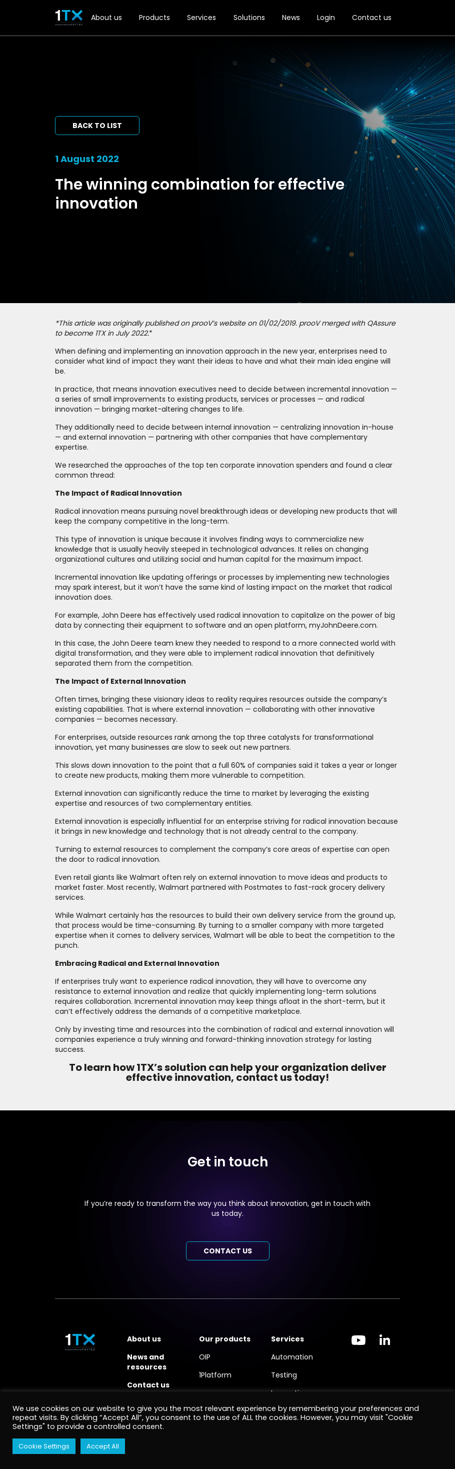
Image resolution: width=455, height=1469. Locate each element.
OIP (204, 1357)
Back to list (97, 126)
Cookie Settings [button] (44, 1446)
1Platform (215, 1375)
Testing (284, 1375)
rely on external (211, 877)
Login (326, 18)
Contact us (372, 18)
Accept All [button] (102, 1446)
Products (154, 18)
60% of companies (263, 765)
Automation (292, 1357)
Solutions (249, 18)
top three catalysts (266, 737)
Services (201, 18)
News (291, 18)
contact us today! (282, 1077)
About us (106, 18)
